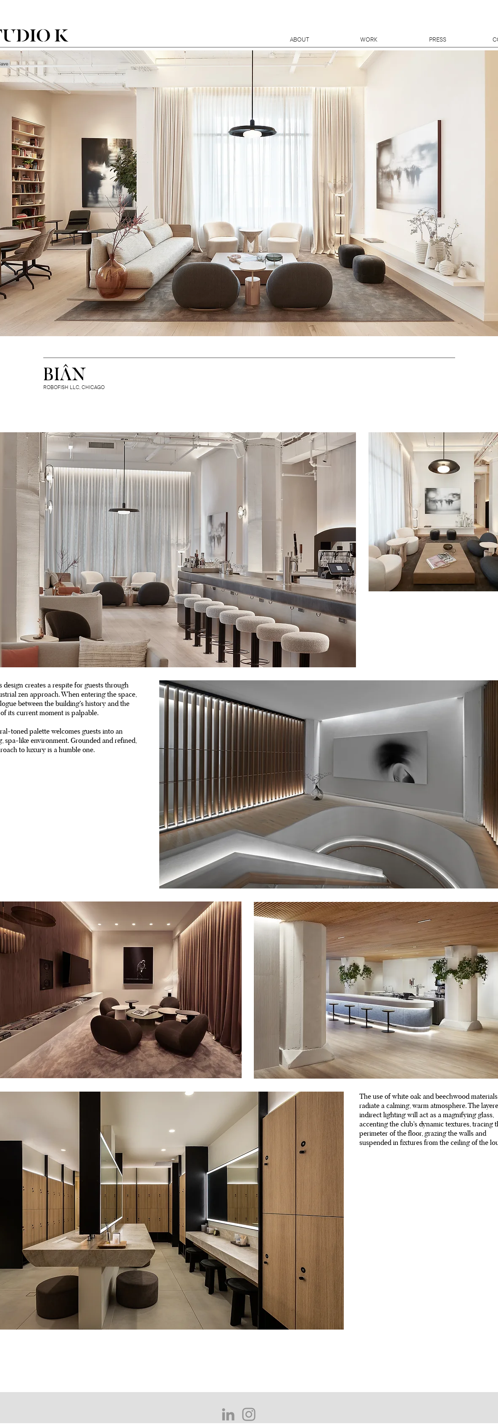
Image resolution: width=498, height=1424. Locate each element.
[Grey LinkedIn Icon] (228, 1414)
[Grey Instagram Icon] (249, 1414)
